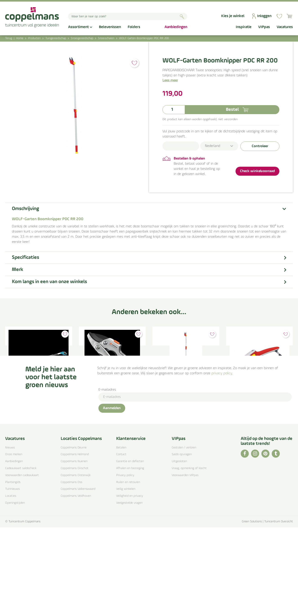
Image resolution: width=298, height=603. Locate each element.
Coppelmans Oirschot (75, 544)
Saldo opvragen (182, 530)
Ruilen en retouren (128, 558)
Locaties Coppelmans (81, 514)
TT (276, 529)
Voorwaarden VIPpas (185, 551)
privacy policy (221, 449)
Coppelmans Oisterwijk (76, 551)
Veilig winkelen (125, 565)
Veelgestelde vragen (129, 578)
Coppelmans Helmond (75, 530)
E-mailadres (107, 465)
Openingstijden (15, 578)
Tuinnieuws (12, 565)
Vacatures (15, 514)
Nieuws (10, 523)
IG (255, 529)
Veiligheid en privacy (129, 572)
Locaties (10, 572)
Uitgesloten (179, 537)
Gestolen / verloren (184, 523)
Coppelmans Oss (71, 558)
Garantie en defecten (130, 537)
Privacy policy (125, 551)
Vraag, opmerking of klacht (189, 544)
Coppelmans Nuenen (74, 537)
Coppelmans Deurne (74, 523)
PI (265, 529)
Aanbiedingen (14, 537)
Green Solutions (252, 597)
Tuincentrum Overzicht (278, 597)
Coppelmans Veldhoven (76, 572)
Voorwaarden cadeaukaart (22, 551)
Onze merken (13, 530)
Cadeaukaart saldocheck (20, 544)
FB (245, 529)
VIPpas (178, 514)
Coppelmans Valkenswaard (78, 565)
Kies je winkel (233, 16)
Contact (121, 530)
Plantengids (12, 558)
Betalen (121, 523)
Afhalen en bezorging (130, 544)
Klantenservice (131, 514)
